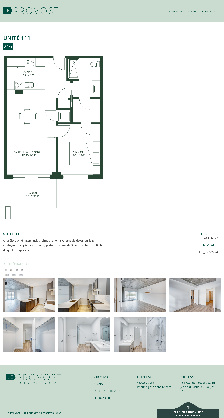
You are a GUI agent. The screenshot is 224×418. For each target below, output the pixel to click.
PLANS (98, 384)
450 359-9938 (145, 382)
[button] (18, 264)
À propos (175, 11)
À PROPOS (100, 377)
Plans (192, 11)
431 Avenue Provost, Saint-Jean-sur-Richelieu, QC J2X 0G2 (198, 387)
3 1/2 (8, 46)
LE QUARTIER (103, 397)
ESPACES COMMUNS (108, 391)
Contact (208, 11)
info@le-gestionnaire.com (154, 387)
